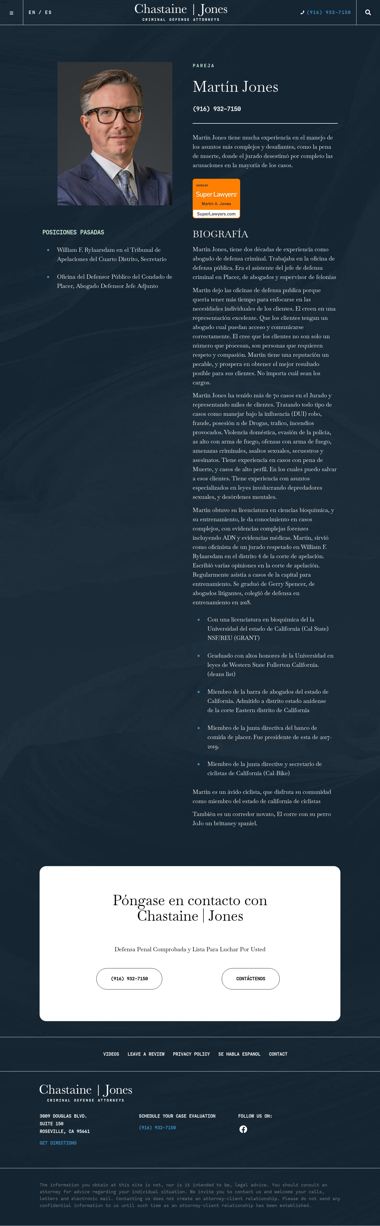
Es (48, 12)
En (32, 12)
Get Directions (58, 1143)
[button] (368, 12)
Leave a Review (145, 1054)
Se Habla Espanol (239, 1054)
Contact (278, 1054)
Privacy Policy (191, 1054)
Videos (111, 1054)
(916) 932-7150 (157, 1128)
